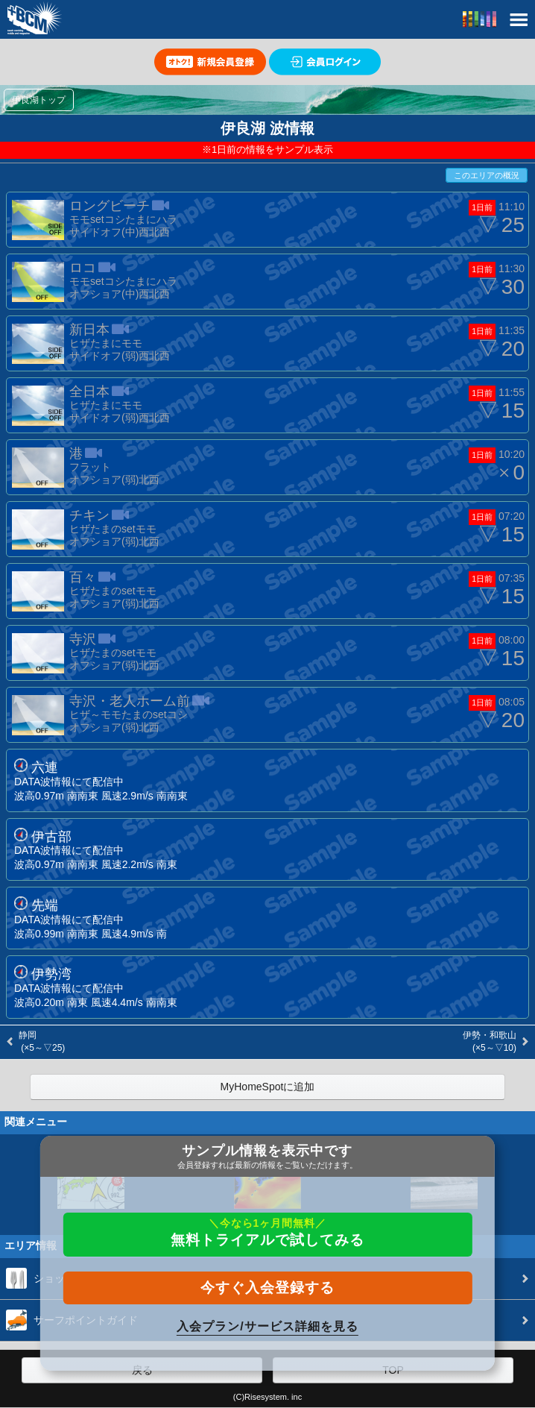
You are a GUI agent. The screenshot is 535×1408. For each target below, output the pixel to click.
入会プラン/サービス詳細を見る (267, 1326)
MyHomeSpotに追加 (268, 1087)
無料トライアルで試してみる (267, 1232)
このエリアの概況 (486, 175)
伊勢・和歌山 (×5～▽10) (489, 1041)
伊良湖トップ (39, 100)
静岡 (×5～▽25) (42, 1041)
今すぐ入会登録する (267, 1287)
